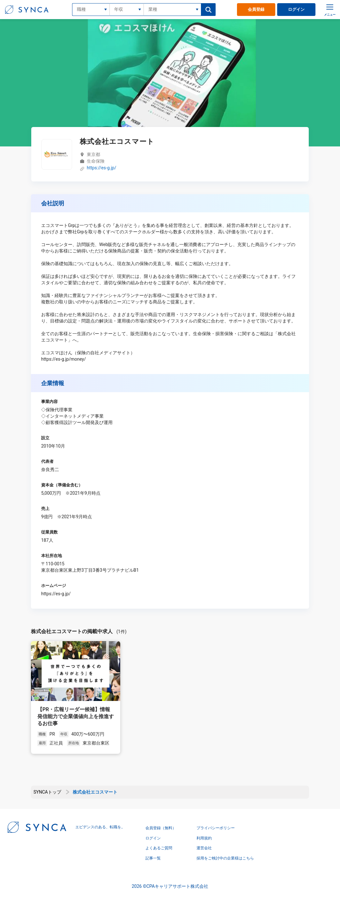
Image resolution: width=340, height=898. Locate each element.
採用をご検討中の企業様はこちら (225, 858)
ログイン (296, 9)
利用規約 (204, 838)
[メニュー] (330, 9)
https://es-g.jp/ (101, 168)
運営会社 (204, 848)
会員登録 (256, 9)
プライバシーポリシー (215, 828)
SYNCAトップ (47, 792)
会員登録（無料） (160, 828)
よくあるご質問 (158, 848)
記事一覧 (153, 858)
